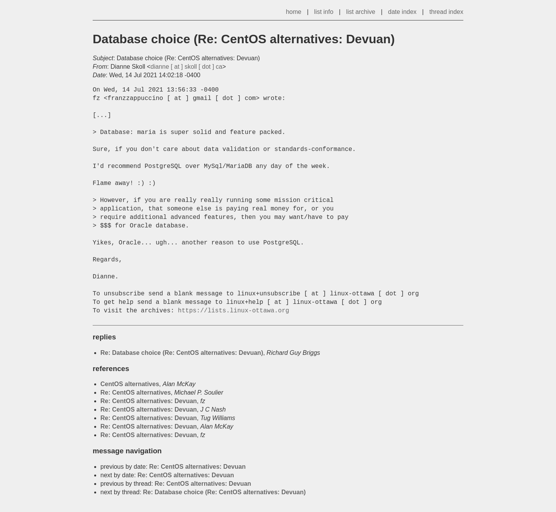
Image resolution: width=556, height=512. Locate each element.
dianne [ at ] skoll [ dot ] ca (186, 66)
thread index (446, 11)
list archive (360, 11)
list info (324, 11)
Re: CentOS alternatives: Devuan (148, 401)
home (293, 11)
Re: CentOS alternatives (135, 392)
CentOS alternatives (129, 384)
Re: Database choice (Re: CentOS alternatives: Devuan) (181, 352)
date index (402, 11)
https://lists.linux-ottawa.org (233, 310)
